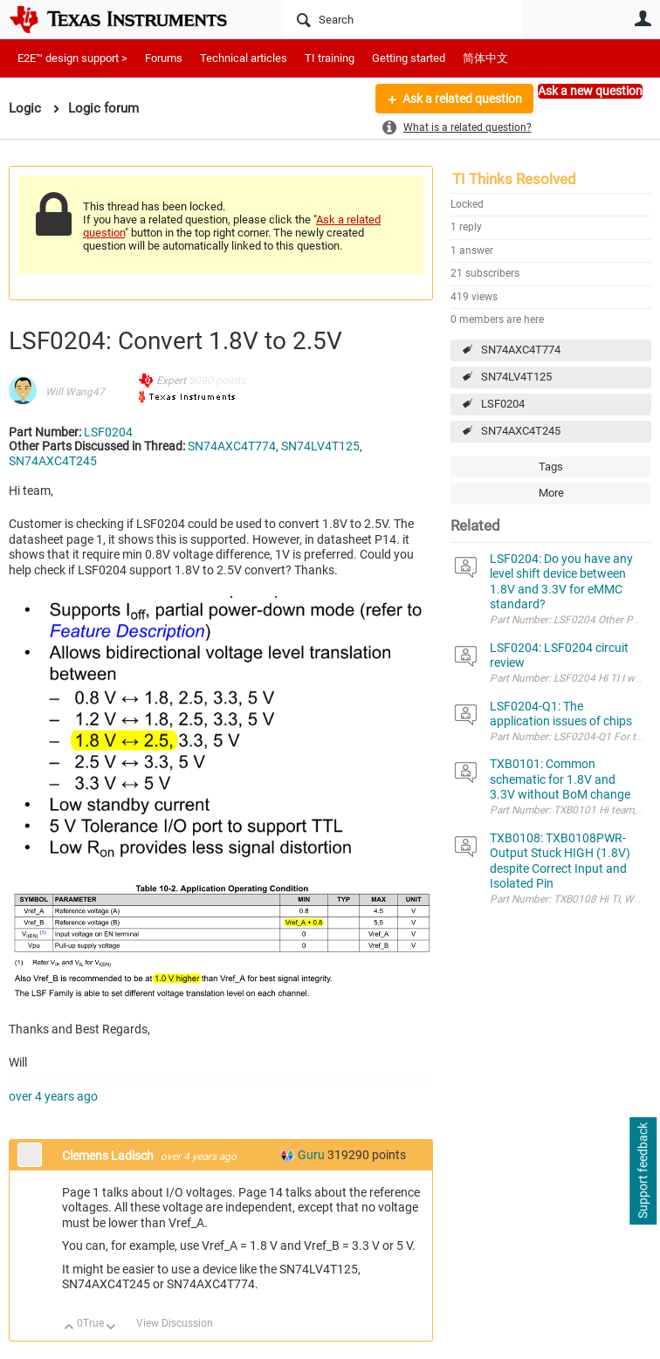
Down (111, 1328)
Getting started (408, 58)
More (185, 112)
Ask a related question (462, 99)
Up (69, 1328)
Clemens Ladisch (109, 1156)
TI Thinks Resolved (514, 179)
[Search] (403, 19)
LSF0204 (503, 403)
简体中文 (485, 58)
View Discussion (174, 1323)
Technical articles (243, 58)
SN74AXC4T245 (520, 430)
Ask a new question (590, 91)
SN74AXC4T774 (520, 349)
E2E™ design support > (72, 58)
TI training (329, 58)
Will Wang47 (75, 392)
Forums (163, 58)
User (642, 18)
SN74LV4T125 (516, 376)
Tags (551, 466)
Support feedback (643, 1171)
